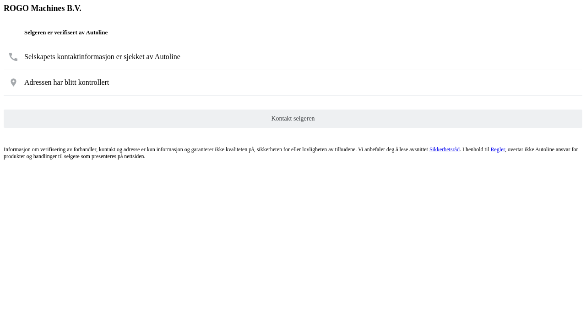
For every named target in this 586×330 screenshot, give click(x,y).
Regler (498, 149)
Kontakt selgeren (293, 118)
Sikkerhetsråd (444, 149)
